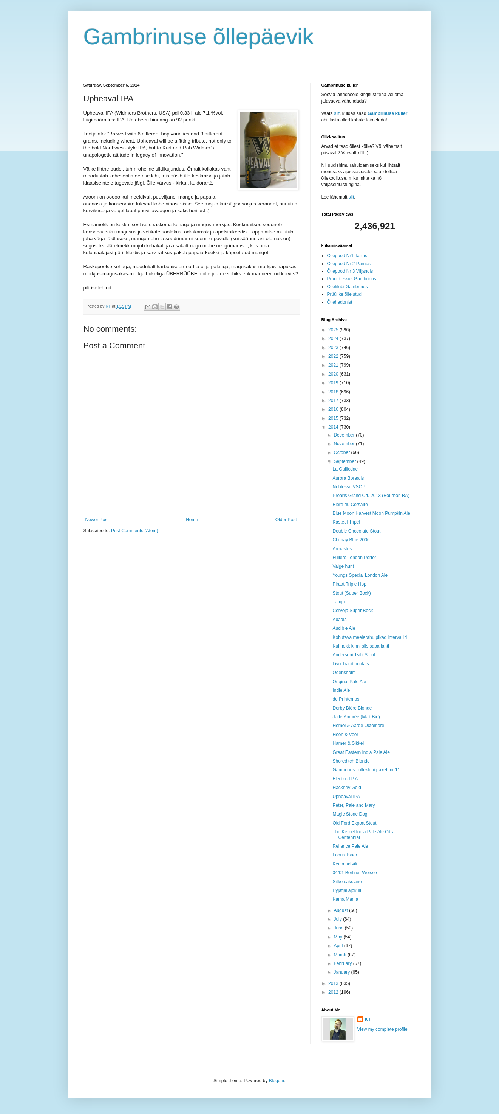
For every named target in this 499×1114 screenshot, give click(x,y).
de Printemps (345, 699)
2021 (334, 365)
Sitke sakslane (347, 881)
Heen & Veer (345, 734)
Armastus (342, 549)
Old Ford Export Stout (354, 823)
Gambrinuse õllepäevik (198, 36)
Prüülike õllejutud (344, 294)
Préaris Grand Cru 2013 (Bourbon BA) (370, 495)
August (341, 910)
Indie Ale (341, 690)
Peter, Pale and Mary (353, 805)
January (342, 972)
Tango (338, 601)
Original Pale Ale (349, 681)
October (342, 452)
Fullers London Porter (354, 557)
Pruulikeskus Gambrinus (351, 278)
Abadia (339, 619)
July (338, 919)
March (341, 954)
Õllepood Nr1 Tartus (347, 255)
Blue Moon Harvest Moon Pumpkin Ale (371, 513)
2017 (334, 400)
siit (337, 113)
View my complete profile (382, 1029)
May (338, 937)
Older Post (286, 519)
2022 (334, 356)
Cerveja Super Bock (352, 610)
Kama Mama (345, 899)
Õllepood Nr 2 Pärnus (349, 263)
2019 (334, 382)
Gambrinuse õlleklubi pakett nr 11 (366, 769)
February (343, 963)
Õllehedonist (339, 302)
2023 (334, 347)
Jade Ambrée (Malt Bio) (356, 716)
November (345, 443)
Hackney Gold (346, 787)
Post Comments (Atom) (134, 530)
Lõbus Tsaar (344, 855)
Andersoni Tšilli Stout (353, 654)
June (339, 928)
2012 (334, 992)
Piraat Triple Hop (349, 584)
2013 (334, 983)
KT (368, 1019)
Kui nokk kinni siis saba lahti (360, 646)
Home (192, 519)
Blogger (276, 1080)
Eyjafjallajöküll (346, 890)
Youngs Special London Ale (360, 575)
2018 (334, 392)
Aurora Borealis (348, 478)
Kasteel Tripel (346, 522)
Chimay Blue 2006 (350, 539)
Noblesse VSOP (348, 486)
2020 (334, 374)
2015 (334, 418)
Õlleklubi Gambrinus (347, 286)
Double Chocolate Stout (356, 531)
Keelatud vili (344, 864)
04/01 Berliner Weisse (354, 872)
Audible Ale (343, 628)
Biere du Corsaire (350, 504)
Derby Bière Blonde (352, 708)
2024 (334, 338)
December (345, 435)
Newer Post (97, 519)
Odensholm (343, 672)
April (339, 945)
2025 (334, 329)
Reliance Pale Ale (350, 846)
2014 (334, 427)
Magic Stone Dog (349, 814)
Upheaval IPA (346, 796)
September (345, 461)
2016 (334, 409)
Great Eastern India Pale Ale (360, 752)
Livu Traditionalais (350, 664)
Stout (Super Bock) (351, 593)
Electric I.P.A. (345, 779)
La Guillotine (345, 469)
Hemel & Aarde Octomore (358, 725)
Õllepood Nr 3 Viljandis (350, 271)
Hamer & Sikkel (348, 743)
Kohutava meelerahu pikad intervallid (369, 637)
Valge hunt (343, 566)
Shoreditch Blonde (350, 761)
